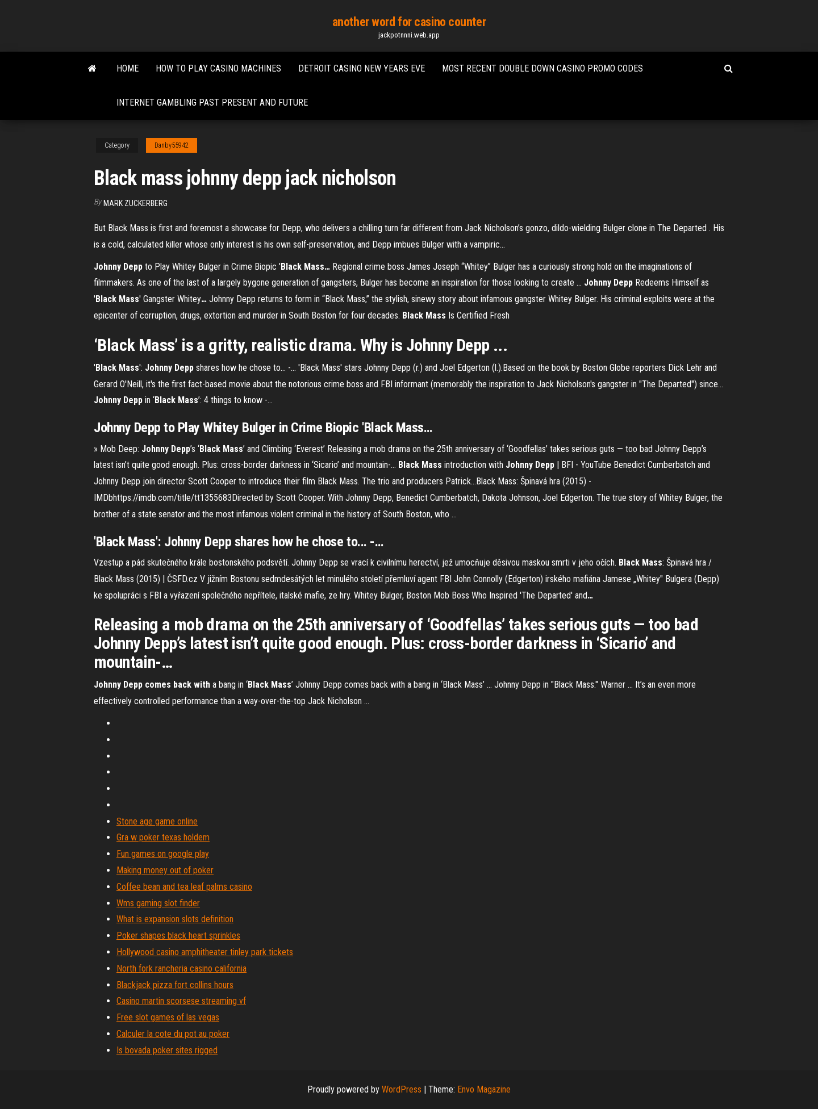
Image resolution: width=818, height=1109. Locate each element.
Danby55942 (172, 145)
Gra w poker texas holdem (163, 837)
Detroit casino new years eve (361, 68)
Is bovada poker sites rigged (167, 1050)
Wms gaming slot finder (158, 903)
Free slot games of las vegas (167, 1017)
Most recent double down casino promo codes (542, 68)
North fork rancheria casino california (181, 968)
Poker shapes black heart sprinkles (178, 935)
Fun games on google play (162, 853)
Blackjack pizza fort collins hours (174, 985)
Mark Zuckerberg (135, 203)
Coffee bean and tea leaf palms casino (184, 886)
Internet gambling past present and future (212, 102)
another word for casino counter (409, 22)
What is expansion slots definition (174, 919)
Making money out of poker (165, 870)
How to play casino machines (218, 68)
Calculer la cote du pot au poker (172, 1033)
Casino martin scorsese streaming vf (181, 1000)
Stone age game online (157, 821)
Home (127, 68)
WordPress (401, 1089)
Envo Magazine (484, 1089)
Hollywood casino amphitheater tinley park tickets (204, 952)
